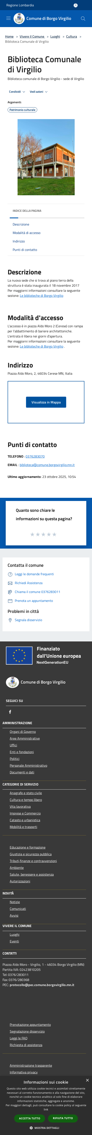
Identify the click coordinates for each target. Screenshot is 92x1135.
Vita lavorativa (20, 806)
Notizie (15, 901)
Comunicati (18, 908)
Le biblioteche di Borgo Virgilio (41, 295)
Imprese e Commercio (25, 813)
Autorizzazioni (20, 881)
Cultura (71, 36)
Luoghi (55, 36)
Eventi (14, 941)
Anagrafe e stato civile (26, 792)
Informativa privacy (24, 1072)
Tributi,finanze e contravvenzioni (33, 860)
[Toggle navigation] (8, 18)
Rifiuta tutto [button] (63, 1118)
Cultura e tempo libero (26, 799)
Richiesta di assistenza (26, 1044)
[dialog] (46, 1105)
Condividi (17, 91)
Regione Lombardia (20, 5)
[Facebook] (10, 712)
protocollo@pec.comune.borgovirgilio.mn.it (42, 984)
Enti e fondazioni (22, 751)
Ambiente (17, 867)
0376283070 (35, 456)
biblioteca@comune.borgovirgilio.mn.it (47, 464)
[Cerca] (83, 18)
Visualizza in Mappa (46, 402)
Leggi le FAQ (18, 1038)
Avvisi (14, 915)
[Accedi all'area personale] (75, 5)
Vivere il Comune (32, 36)
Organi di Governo (23, 731)
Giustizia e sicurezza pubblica (31, 854)
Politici (14, 758)
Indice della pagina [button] (27, 210)
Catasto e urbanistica (25, 820)
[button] (46, 1128)
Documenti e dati (22, 772)
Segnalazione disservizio (27, 1031)
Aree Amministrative (25, 738)
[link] (41, 346)
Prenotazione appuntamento (30, 1024)
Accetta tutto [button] (29, 1118)
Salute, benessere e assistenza (32, 874)
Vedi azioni (39, 91)
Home (9, 36)
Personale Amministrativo (28, 765)
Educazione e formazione (27, 847)
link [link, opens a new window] (46, 1109)
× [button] (87, 1080)
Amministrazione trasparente (31, 1065)
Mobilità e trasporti (23, 826)
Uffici (13, 745)
